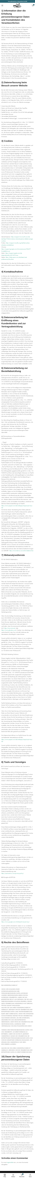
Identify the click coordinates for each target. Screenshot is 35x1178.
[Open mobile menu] (2, 5)
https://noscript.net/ (9, 628)
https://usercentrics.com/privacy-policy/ (12, 873)
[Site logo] (17, 5)
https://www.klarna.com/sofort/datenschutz (21, 551)
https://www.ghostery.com (8, 630)
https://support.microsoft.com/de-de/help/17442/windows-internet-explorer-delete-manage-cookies (17, 239)
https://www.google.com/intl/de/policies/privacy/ (15, 922)
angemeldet (10, 1162)
